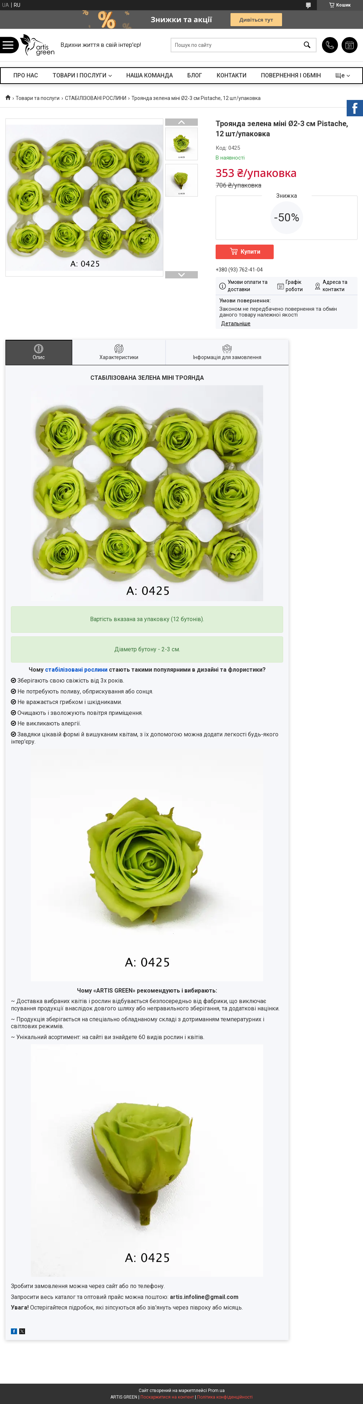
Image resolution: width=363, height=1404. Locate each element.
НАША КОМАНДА (149, 75)
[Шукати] (307, 45)
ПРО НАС (25, 75)
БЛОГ (194, 75)
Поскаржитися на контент (167, 1397)
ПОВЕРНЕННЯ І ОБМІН (291, 75)
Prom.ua (216, 1390)
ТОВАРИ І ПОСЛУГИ (79, 75)
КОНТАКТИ (231, 75)
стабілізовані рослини (76, 669)
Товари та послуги (38, 98)
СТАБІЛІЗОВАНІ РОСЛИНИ (95, 98)
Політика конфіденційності (225, 1397)
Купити (250, 251)
